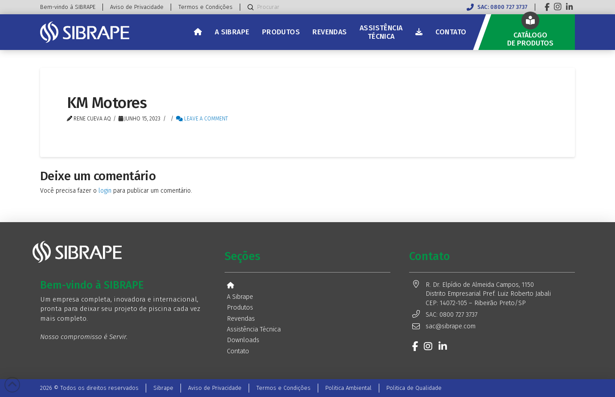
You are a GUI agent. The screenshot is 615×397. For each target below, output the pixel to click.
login (104, 190)
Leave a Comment (202, 119)
